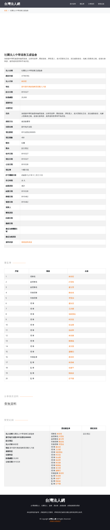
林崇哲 (24, 81)
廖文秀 (71, 287)
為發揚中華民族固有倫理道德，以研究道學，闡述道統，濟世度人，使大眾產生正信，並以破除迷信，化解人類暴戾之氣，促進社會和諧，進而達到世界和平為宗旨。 (55, 59)
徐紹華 (71, 330)
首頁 (5, 10)
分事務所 (91, 4)
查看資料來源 (26, 242)
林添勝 (71, 335)
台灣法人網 (12, 4)
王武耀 (71, 308)
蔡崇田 (71, 357)
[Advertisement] (55, 35)
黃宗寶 (71, 346)
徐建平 (71, 368)
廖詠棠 (71, 303)
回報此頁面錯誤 (55, 521)
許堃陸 (71, 282)
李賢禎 (71, 298)
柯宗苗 (71, 319)
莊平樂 (71, 378)
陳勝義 (71, 341)
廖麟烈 (71, 351)
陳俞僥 (71, 292)
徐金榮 (71, 325)
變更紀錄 (101, 4)
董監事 (82, 4)
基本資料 (73, 4)
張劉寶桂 (72, 314)
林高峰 (71, 362)
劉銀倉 (71, 373)
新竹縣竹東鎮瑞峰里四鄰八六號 (33, 86)
